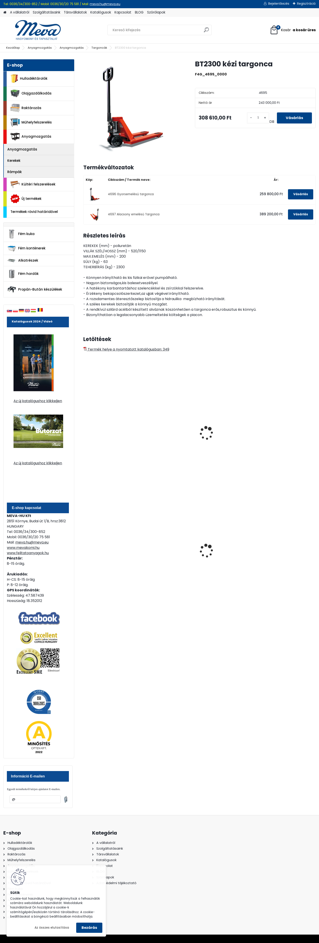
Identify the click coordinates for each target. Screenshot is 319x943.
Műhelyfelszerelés (31, 122)
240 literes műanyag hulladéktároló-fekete (164, 553)
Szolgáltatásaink (46, 12)
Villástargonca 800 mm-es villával (169, 421)
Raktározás (25, 108)
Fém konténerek (26, 248)
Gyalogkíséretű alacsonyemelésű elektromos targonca (281, 440)
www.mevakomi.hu (23, 547)
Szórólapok (156, 12)
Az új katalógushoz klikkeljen (38, 400)
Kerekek (13, 160)
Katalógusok (100, 12)
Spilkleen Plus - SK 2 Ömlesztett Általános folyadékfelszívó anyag (283, 555)
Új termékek (25, 198)
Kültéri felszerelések (32, 184)
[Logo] (33, 30)
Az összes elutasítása (52, 928)
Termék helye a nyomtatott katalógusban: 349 (126, 349)
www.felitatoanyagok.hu (28, 552)
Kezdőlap (13, 48)
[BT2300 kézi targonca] (132, 108)
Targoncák (99, 48)
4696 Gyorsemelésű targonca (131, 194)
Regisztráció (306, 3)
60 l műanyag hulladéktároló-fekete (105, 553)
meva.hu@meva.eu (105, 4)
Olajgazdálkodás (31, 93)
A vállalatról (19, 12)
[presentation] (85, 428)
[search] (206, 31)
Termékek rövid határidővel (34, 211)
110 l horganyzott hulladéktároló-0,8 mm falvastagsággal (224, 553)
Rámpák (14, 172)
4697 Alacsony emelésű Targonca (134, 214)
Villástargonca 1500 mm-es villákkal (228, 437)
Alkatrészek (22, 260)
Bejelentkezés (278, 3)
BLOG (139, 12)
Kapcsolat (123, 12)
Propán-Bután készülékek (34, 289)
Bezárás (89, 927)
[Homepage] (4, 12)
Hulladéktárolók (28, 78)
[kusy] (258, 118)
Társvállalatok (75, 12)
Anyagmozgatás (40, 48)
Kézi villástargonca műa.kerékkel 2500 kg (104, 437)
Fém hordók (23, 274)
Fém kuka (21, 234)
